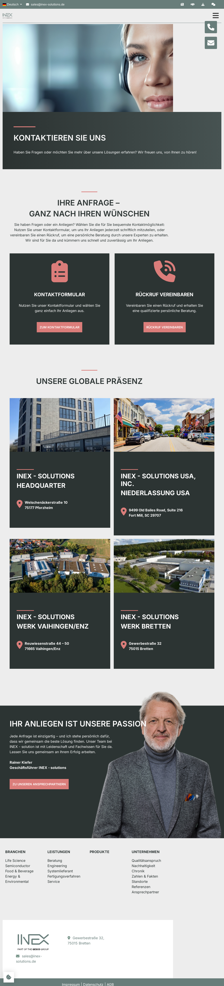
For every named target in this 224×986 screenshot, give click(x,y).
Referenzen (175, 896)
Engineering (71, 875)
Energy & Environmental (29, 885)
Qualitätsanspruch (180, 870)
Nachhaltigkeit (177, 875)
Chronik (172, 880)
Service (68, 891)
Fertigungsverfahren (78, 885)
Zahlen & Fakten (179, 885)
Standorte (174, 891)
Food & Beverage (24, 880)
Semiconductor (22, 875)
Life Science (20, 870)
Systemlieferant (74, 880)
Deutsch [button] (11, 4)
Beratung (69, 870)
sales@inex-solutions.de (45, 4)
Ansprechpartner (179, 901)
